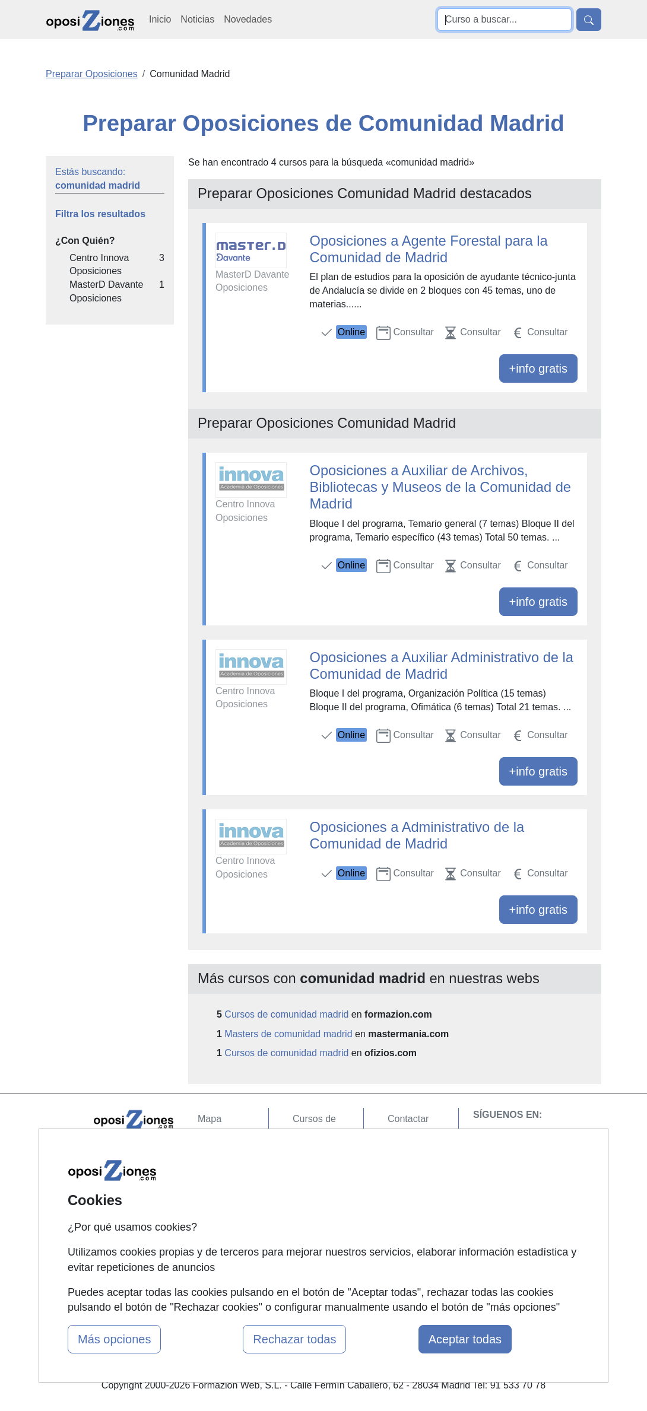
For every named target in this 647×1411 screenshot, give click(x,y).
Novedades (248, 19)
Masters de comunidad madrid (288, 1034)
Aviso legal (410, 1165)
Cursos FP (315, 1192)
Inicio (160, 19)
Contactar (408, 1119)
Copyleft (405, 1188)
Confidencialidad (423, 1142)
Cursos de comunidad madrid (286, 1014)
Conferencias (320, 1215)
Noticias (197, 19)
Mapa (209, 1119)
